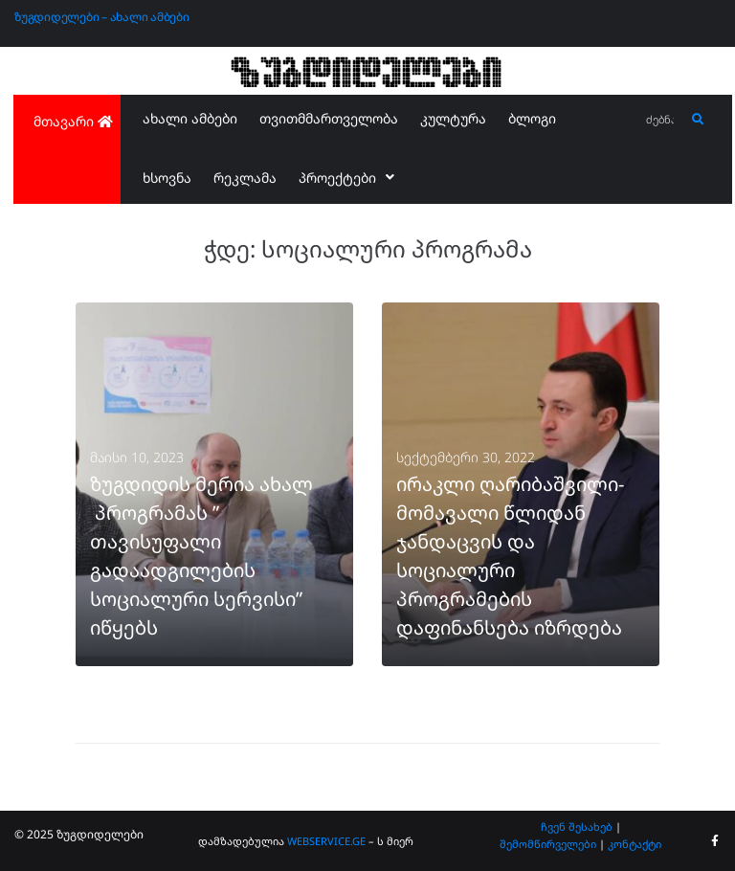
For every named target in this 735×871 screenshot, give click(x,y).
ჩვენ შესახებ (576, 826)
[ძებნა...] (661, 120)
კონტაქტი (634, 844)
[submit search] (698, 119)
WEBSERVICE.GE (327, 841)
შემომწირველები (548, 844)
